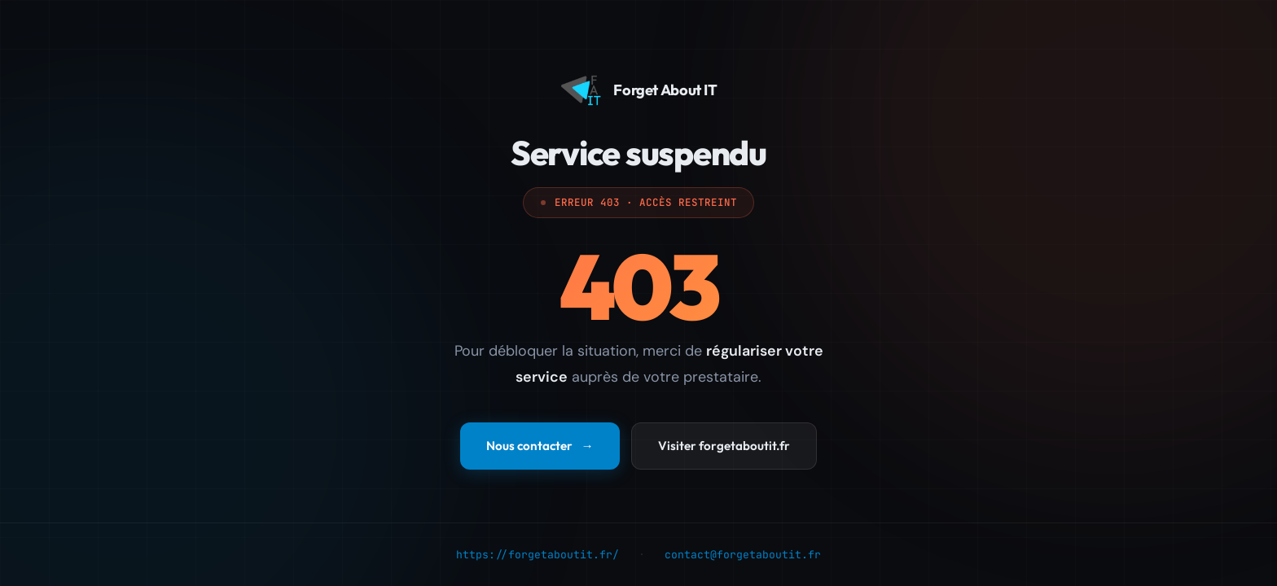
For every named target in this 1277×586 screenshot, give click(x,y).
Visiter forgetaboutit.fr (724, 446)
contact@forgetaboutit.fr (743, 555)
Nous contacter (539, 447)
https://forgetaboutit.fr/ (537, 555)
